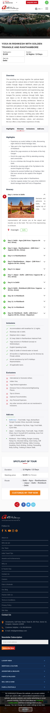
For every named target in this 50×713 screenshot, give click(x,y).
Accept (25, 709)
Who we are (6, 543)
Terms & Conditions (8, 600)
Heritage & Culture (23, 666)
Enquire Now (32, 2)
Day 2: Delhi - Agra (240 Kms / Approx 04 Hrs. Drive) (24, 241)
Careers (4, 579)
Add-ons (40, 129)
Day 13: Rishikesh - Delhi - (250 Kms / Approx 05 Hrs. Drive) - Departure (23, 314)
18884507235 (9, 3)
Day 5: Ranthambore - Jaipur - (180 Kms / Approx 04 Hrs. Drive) (24, 262)
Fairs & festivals (7, 584)
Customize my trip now (25, 493)
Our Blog (5, 589)
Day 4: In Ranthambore (17, 256)
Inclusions (30, 129)
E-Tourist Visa (6, 569)
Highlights (10, 129)
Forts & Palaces (23, 676)
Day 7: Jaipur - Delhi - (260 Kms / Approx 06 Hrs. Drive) (25, 276)
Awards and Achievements (11, 558)
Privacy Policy (6, 605)
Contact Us (5, 574)
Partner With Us (7, 595)
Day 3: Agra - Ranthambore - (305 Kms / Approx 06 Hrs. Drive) (23, 249)
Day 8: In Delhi (13, 282)
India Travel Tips (7, 553)
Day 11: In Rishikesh (16, 301)
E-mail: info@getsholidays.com (16, 631)
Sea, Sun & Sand (23, 682)
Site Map (5, 610)
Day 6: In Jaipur (14, 269)
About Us (5, 538)
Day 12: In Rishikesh (16, 307)
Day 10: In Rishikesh (16, 296)
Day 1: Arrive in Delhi (16, 194)
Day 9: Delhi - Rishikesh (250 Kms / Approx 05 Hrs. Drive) (25, 289)
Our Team (5, 548)
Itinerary (20, 129)
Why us (4, 564)
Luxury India (23, 660)
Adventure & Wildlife (23, 671)
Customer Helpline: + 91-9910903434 (18, 627)
